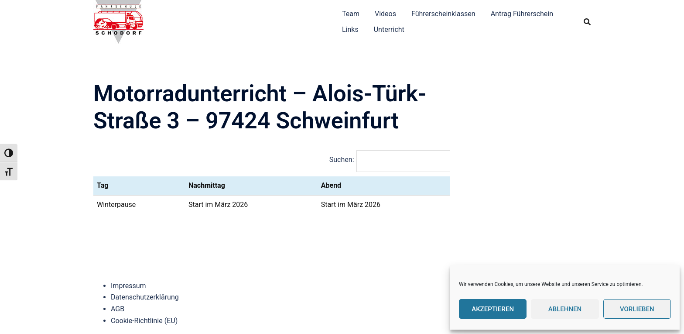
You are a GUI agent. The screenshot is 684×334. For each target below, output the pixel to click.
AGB (117, 309)
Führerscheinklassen (443, 14)
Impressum (128, 286)
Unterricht (389, 29)
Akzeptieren (493, 309)
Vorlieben (637, 309)
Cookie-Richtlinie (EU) (144, 321)
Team (350, 14)
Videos (385, 14)
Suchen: (341, 159)
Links (350, 29)
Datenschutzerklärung (145, 297)
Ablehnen (564, 309)
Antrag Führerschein (522, 14)
